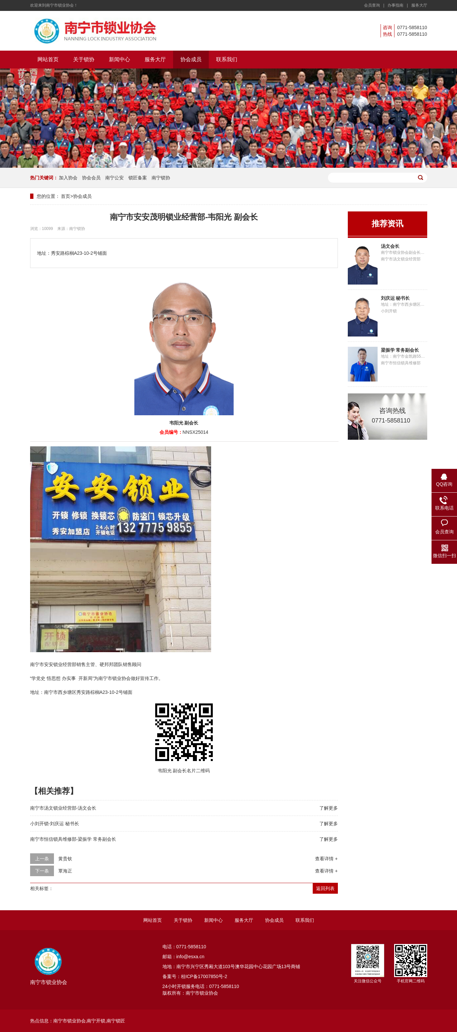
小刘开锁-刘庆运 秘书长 (54, 823)
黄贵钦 (65, 858)
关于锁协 (83, 59)
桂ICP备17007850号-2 (204, 976)
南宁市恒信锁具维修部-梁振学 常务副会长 (73, 839)
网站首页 (48, 59)
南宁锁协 (161, 177)
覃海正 (65, 871)
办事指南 (395, 5)
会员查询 (372, 5)
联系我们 (226, 59)
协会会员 (91, 177)
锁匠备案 (137, 177)
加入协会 (68, 177)
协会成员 (191, 59)
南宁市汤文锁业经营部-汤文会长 (63, 808)
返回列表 (325, 888)
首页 (65, 196)
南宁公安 (114, 177)
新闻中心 (119, 59)
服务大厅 (419, 5)
